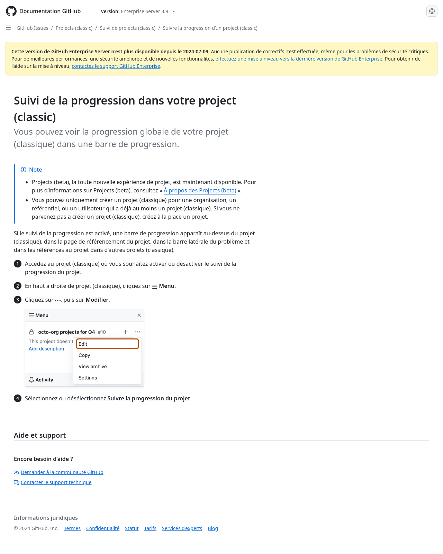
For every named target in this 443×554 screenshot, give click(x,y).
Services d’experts (182, 528)
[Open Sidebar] (8, 27)
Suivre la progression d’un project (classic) (210, 28)
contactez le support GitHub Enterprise (116, 66)
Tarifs (150, 528)
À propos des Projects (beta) (200, 190)
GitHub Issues (32, 28)
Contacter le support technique (52, 482)
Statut (131, 528)
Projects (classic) (74, 28)
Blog (213, 528)
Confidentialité (102, 528)
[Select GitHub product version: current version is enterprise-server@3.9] (138, 11)
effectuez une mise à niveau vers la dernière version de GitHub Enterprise (298, 58)
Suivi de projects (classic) (127, 28)
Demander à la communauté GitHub (58, 472)
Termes (72, 528)
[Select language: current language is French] (431, 11)
